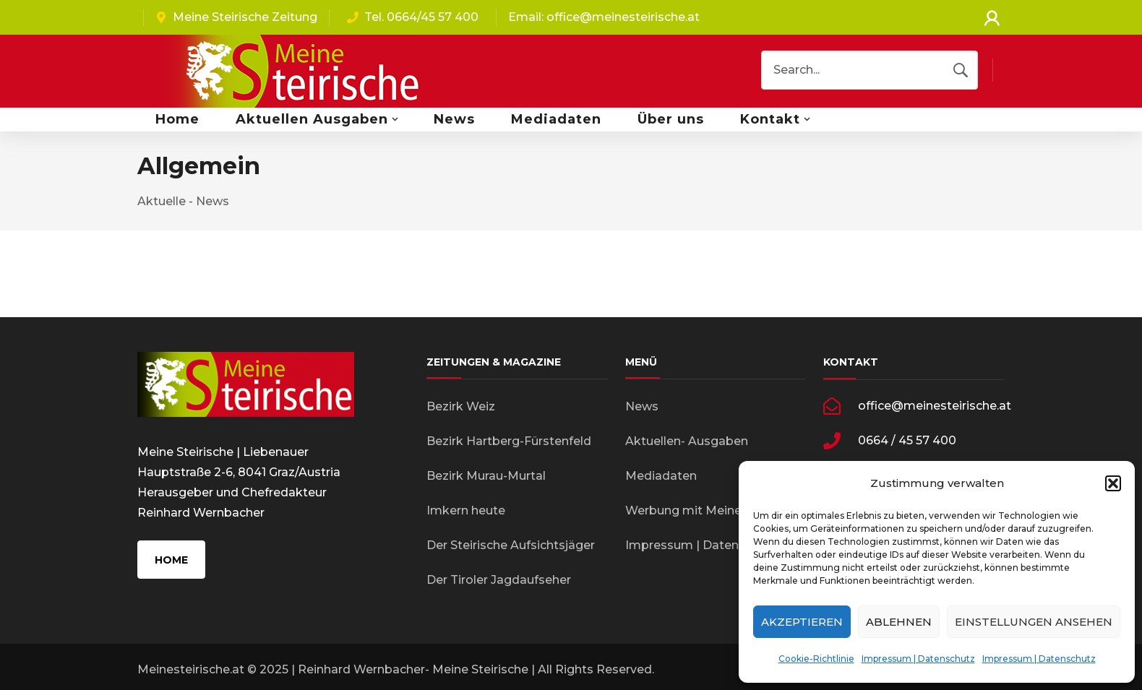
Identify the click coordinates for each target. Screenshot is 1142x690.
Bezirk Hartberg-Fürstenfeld (508, 441)
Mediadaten (661, 476)
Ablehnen (899, 622)
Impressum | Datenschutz (918, 658)
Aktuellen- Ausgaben (686, 441)
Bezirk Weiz (460, 406)
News (641, 406)
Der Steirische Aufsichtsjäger (510, 545)
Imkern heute (465, 510)
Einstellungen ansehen (1033, 622)
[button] (1113, 483)
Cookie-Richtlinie (816, 658)
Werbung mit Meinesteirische (711, 510)
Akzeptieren (802, 622)
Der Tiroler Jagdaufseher (498, 580)
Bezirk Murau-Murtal (486, 476)
